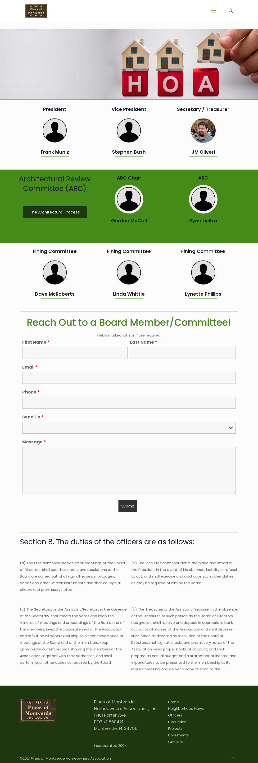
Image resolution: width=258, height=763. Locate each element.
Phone (31, 392)
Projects (175, 728)
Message (34, 442)
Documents (178, 735)
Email (30, 367)
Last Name (143, 342)
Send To (33, 417)
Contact (175, 741)
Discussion (177, 721)
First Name (36, 342)
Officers (175, 715)
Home (173, 701)
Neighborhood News (186, 708)
